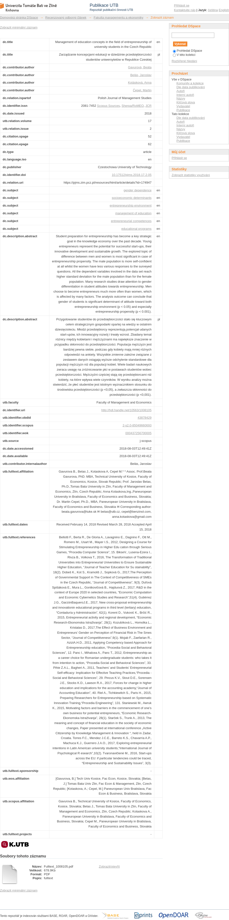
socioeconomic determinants (132, 198)
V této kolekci (184, 55)
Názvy (180, 98)
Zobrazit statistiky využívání (191, 175)
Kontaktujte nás (185, 10)
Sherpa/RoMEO (132, 106)
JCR (148, 106)
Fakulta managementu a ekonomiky (118, 17)
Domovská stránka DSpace (19, 17)
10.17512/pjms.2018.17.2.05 (132, 175)
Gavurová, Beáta (140, 67)
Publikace (183, 110)
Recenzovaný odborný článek (66, 17)
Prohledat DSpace (187, 50)
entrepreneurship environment (130, 205)
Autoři (180, 91)
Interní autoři (185, 95)
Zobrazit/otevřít (109, 866)
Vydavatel (183, 106)
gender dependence (138, 190)
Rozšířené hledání (184, 61)
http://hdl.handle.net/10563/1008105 (126, 410)
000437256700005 (138, 433)
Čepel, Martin (142, 90)
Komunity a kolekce (190, 83)
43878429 (145, 417)
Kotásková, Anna (140, 82)
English (224, 10)
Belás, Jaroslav (140, 75)
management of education (133, 213)
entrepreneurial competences (131, 221)
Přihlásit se (181, 5)
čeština (213, 10)
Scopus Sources (108, 106)
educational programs (136, 228)
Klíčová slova (185, 102)
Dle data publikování (190, 87)
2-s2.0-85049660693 (137, 425)
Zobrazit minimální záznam (18, 27)
